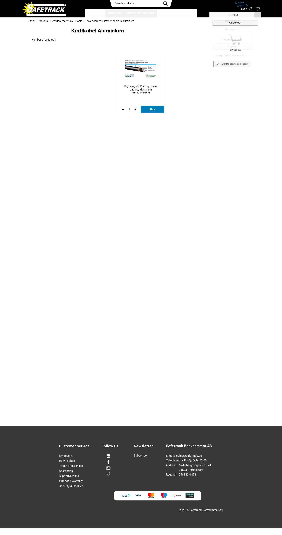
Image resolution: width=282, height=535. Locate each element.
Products (95, 13)
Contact (166, 13)
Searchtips (66, 471)
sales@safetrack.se (189, 455)
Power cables (93, 21)
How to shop (67, 460)
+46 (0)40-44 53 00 (194, 460)
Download (186, 13)
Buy (152, 109)
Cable (78, 21)
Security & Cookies (71, 486)
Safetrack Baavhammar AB (189, 446)
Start (31, 21)
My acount (65, 455)
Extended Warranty (71, 481)
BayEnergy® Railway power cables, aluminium (141, 88)
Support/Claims (69, 476)
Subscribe (140, 455)
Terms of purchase (71, 466)
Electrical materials (61, 21)
